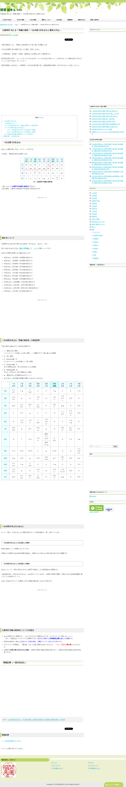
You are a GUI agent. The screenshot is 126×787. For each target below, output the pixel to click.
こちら (35, 248)
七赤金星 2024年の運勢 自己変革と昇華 (103, 121)
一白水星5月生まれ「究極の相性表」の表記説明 (21, 125)
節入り (94, 227)
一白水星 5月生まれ (9, 121)
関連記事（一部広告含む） (12, 136)
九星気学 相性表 (37, 720)
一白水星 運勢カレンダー (12, 741)
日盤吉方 (95, 245)
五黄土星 (94, 208)
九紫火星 (94, 203)
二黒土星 (94, 206)
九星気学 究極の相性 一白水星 (54, 720)
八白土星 (94, 211)
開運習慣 (95, 258)
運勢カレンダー (46, 20)
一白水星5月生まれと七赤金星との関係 (21, 132)
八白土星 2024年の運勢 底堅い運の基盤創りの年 (106, 124)
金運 (94, 255)
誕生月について (11, 123)
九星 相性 (59, 20)
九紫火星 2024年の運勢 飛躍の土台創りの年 (104, 126)
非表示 (41, 117)
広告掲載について (58, 768)
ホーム (55, 762)
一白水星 (15, 35)
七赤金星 (94, 195)
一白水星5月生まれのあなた (15, 127)
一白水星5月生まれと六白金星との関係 (21, 130)
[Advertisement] (42, 88)
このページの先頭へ (114, 784)
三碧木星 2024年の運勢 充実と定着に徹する (104, 116)
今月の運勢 (33, 20)
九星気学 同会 (96, 201)
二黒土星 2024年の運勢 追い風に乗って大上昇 (105, 113)
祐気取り (95, 248)
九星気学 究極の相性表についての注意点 (19, 134)
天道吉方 (95, 242)
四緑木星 (94, 216)
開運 (93, 229)
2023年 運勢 (20, 20)
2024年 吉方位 (7, 20)
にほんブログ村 (94, 512)
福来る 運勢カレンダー (98, 224)
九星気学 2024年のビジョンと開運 (102, 129)
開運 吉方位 (81, 20)
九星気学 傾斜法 (98, 235)
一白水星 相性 (26, 720)
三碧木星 (94, 198)
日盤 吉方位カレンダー (98, 221)
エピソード (96, 232)
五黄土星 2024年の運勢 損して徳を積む (103, 119)
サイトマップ (57, 765)
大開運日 (95, 238)
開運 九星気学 (94, 20)
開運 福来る (92, 496)
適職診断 (70, 20)
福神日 (95, 252)
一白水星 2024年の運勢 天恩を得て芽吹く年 (104, 111)
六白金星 (94, 214)
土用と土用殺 (95, 219)
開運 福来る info (11, 10)
